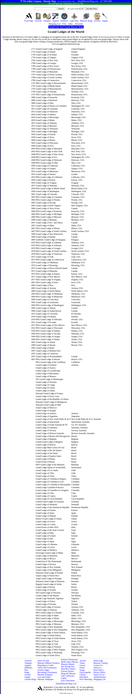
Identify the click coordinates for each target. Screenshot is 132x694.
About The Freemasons (47, 668)
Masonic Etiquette (45, 675)
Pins (26, 670)
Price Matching (86, 679)
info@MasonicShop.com (66, 683)
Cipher (64, 678)
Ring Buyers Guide (45, 665)
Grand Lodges (43, 670)
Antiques (28, 663)
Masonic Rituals (67, 664)
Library (83, 675)
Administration (99, 677)
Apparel (27, 665)
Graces (82, 665)
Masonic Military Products (49, 663)
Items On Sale (43, 661)
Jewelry (27, 675)
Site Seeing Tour (68, 666)
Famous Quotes (67, 671)
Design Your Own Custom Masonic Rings (66, 27)
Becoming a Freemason (47, 672)
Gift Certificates (67, 676)
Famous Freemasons (69, 659)
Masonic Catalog (100, 663)
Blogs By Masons (68, 673)
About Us (97, 668)
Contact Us (98, 665)
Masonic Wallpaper (45, 679)
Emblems (28, 668)
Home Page (98, 661)
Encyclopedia (85, 672)
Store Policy (98, 670)
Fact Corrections (68, 680)
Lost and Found (44, 677)
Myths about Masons (69, 662)
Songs (82, 670)
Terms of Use (99, 675)
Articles (83, 661)
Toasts (82, 663)
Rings (26, 672)
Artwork (27, 661)
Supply (27, 677)
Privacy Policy (99, 672)
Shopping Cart (99, 679)
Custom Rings (30, 679)
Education (84, 677)
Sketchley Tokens (68, 669)
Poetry (82, 668)
